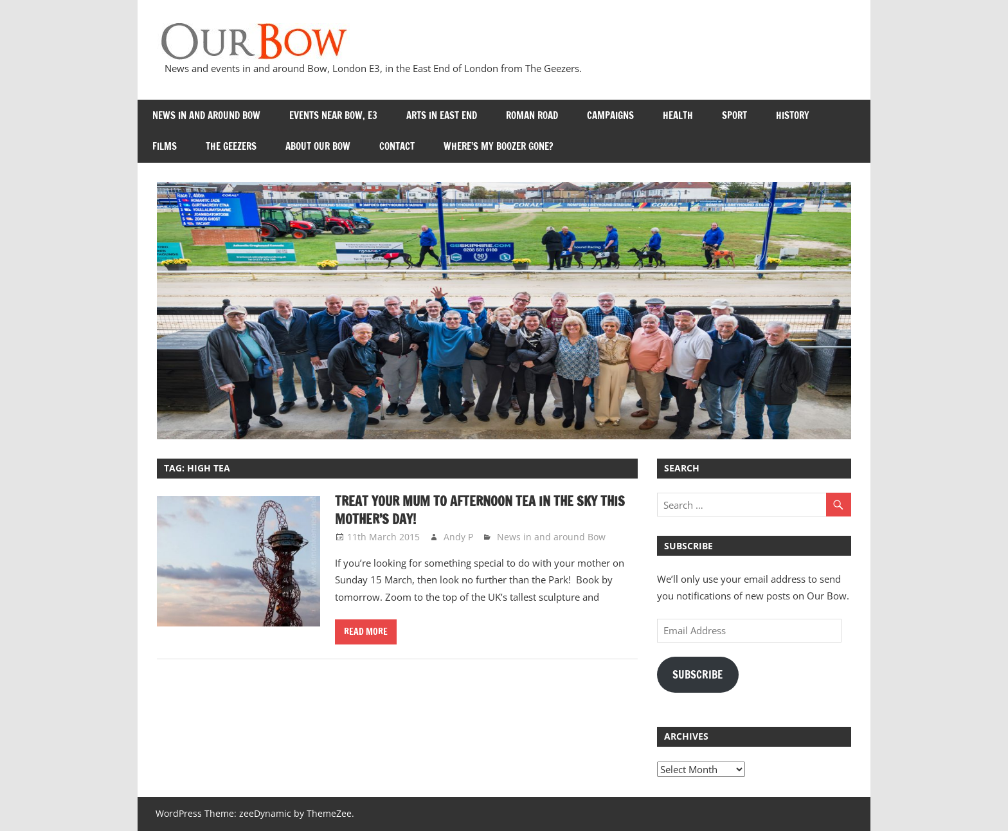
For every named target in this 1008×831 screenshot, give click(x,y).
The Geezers (231, 146)
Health (678, 115)
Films (164, 146)
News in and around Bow (206, 115)
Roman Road (532, 115)
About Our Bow (317, 146)
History (792, 115)
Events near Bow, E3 (333, 115)
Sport (734, 115)
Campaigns (610, 115)
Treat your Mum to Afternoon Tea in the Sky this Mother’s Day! (480, 510)
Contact (397, 146)
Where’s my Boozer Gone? (498, 146)
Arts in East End (441, 115)
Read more (366, 631)
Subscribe (697, 674)
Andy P (458, 537)
